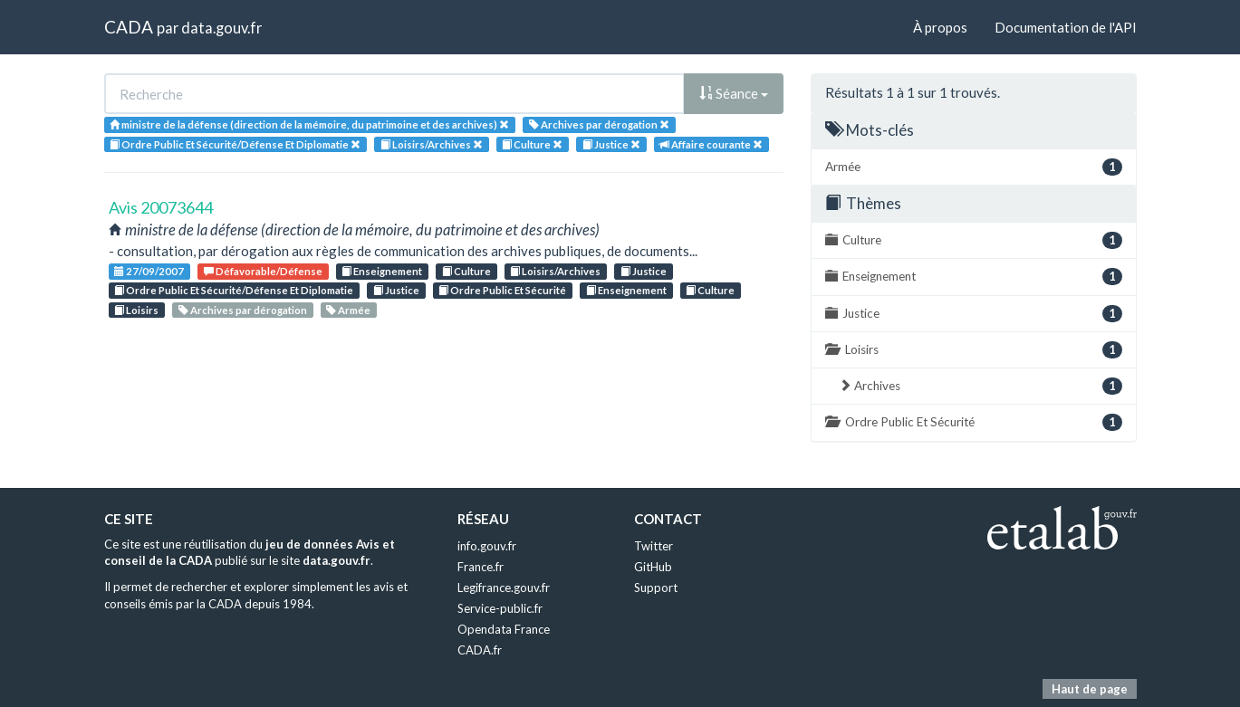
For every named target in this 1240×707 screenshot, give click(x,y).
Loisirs (136, 310)
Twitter (653, 546)
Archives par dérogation (242, 310)
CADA (128, 26)
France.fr (480, 566)
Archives (980, 386)
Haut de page (1090, 689)
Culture (466, 271)
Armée (348, 310)
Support (656, 587)
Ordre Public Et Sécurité (502, 290)
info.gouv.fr (486, 546)
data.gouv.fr (221, 27)
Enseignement (381, 271)
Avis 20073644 (161, 207)
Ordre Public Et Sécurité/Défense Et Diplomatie (233, 290)
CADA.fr (479, 650)
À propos (940, 27)
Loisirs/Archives (555, 271)
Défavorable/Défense (263, 271)
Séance (733, 93)
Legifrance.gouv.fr (503, 587)
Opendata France (503, 629)
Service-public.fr (500, 608)
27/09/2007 (149, 271)
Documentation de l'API (1066, 27)
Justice (643, 271)
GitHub (653, 566)
